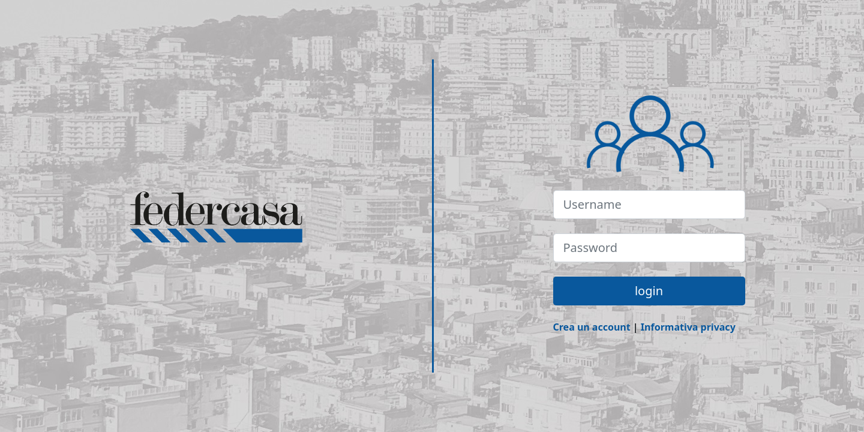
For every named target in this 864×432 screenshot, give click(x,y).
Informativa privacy (688, 327)
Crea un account (592, 327)
